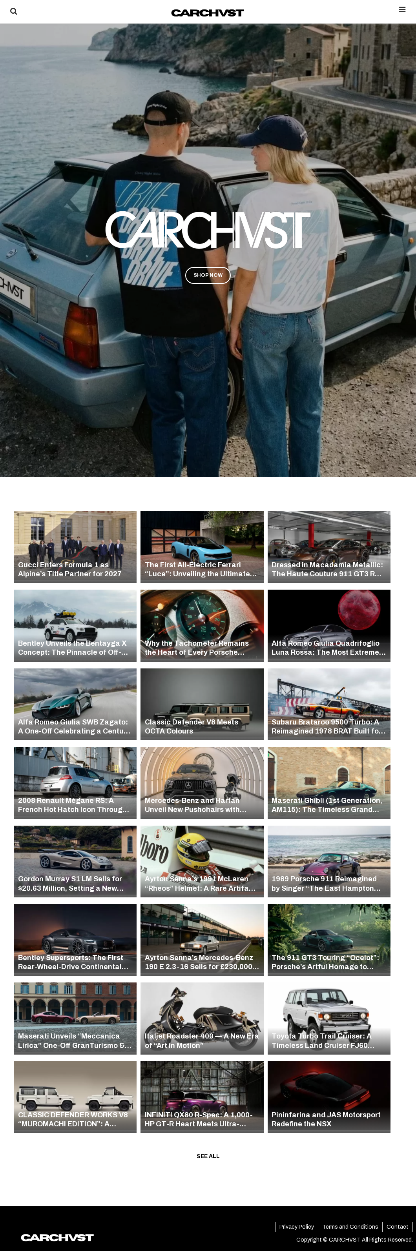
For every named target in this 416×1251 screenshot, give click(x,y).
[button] (208, 238)
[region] (208, 238)
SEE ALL (208, 1156)
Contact (398, 1227)
